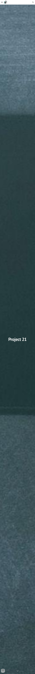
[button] (2, 2)
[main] (17, 339)
